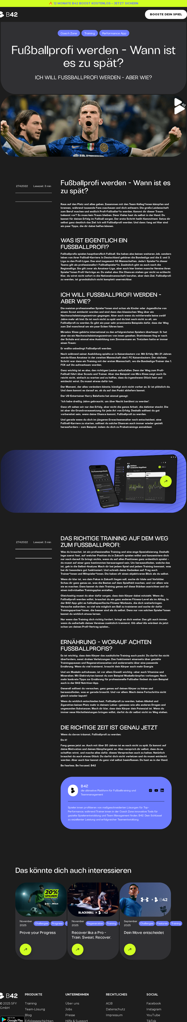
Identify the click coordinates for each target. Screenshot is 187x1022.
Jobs (68, 1009)
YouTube (153, 1015)
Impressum (114, 1015)
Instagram (153, 1009)
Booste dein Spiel (166, 14)
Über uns (72, 1003)
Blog (28, 1015)
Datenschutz (115, 1009)
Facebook (153, 1003)
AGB (109, 1003)
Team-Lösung (35, 1009)
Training (31, 1003)
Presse (70, 1015)
